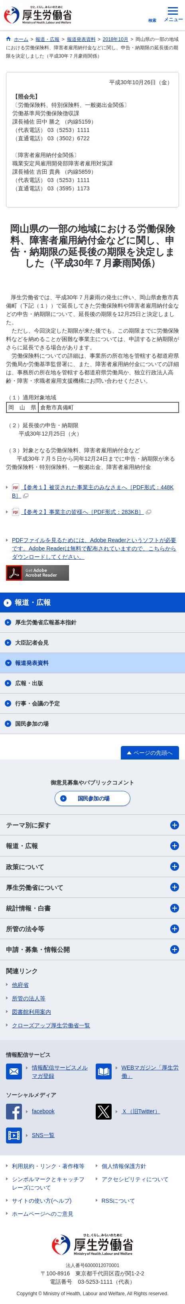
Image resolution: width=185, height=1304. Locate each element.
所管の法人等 (28, 998)
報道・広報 (92, 845)
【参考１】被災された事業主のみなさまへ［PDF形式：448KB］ (93, 491)
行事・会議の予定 (37, 703)
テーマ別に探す (92, 825)
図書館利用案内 (31, 1012)
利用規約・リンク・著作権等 (48, 1166)
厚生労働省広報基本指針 (46, 622)
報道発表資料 (32, 663)
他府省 (20, 985)
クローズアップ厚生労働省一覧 (51, 1025)
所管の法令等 (92, 928)
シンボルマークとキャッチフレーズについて (48, 1183)
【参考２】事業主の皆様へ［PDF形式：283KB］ (81, 512)
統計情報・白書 (92, 908)
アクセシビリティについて (135, 1179)
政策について (92, 866)
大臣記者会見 (32, 642)
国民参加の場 (32, 724)
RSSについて (119, 1200)
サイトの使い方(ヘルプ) (41, 1200)
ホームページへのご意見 (42, 1214)
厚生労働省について (92, 887)
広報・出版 (29, 683)
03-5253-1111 (95, 1282)
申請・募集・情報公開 (92, 949)
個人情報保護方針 (124, 1166)
